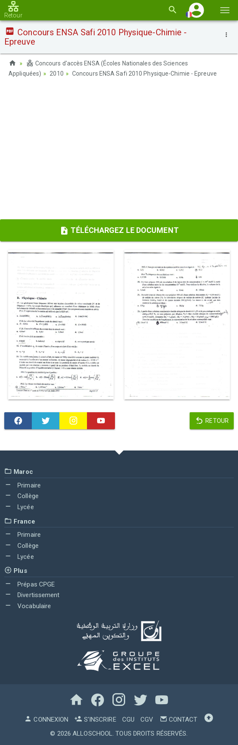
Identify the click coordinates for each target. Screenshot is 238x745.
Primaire (22, 485)
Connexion (46, 719)
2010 (56, 73)
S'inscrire (95, 719)
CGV (146, 719)
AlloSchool (92, 733)
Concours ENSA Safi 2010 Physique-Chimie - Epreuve (144, 73)
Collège (21, 496)
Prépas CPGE (29, 584)
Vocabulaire (27, 606)
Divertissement (32, 595)
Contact (179, 719)
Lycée (19, 507)
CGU (128, 719)
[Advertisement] (119, 151)
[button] (196, 10)
